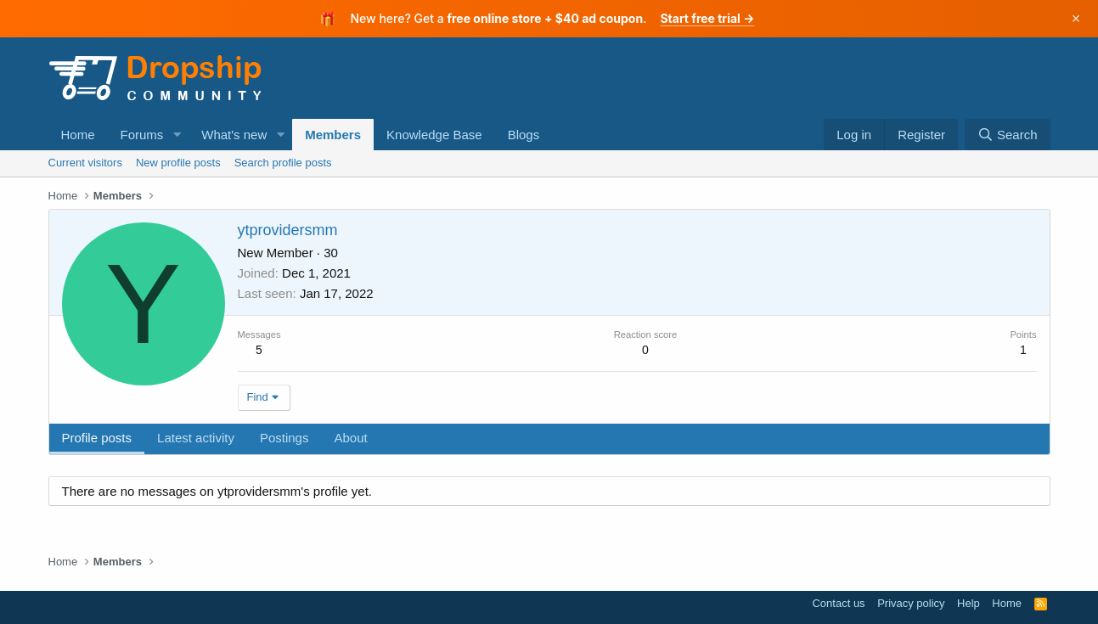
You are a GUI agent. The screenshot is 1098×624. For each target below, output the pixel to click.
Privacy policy (910, 603)
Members (333, 134)
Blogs (524, 134)
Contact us (838, 603)
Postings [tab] (284, 437)
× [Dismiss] (1076, 18)
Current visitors (85, 162)
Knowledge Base (434, 134)
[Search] (1007, 134)
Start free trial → (707, 18)
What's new (234, 134)
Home (78, 134)
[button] (177, 134)
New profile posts (178, 162)
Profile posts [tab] (97, 437)
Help (968, 603)
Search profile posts (283, 162)
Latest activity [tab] (195, 437)
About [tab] (350, 437)
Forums (142, 134)
